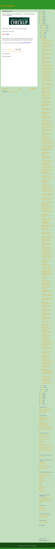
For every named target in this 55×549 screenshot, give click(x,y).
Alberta (40, 488)
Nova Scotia (41, 478)
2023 (41, 14)
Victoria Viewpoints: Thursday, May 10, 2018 (46, 338)
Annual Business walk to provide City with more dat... (46, 199)
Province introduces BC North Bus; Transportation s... (47, 80)
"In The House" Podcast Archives (46, 447)
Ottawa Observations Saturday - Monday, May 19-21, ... (46, 177)
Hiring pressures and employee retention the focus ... (46, 240)
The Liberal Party (42, 468)
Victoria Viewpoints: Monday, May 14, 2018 (46, 281)
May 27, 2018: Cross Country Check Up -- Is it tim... (46, 105)
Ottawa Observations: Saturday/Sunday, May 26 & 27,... (46, 113)
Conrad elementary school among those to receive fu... (46, 373)
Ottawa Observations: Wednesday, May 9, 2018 (47, 363)
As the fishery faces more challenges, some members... (46, 353)
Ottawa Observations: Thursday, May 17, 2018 (46, 208)
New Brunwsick (42, 480)
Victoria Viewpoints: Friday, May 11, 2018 (46, 325)
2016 (41, 394)
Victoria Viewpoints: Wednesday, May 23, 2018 (46, 153)
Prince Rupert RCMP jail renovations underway (46, 219)
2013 (41, 400)
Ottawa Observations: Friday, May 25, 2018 (46, 124)
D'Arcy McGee (7, 6)
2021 (41, 18)
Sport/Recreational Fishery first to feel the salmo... (46, 370)
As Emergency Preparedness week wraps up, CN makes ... (46, 331)
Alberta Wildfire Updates (44, 499)
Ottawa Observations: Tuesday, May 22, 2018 (46, 167)
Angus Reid (41, 507)
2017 (41, 393)
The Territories (42, 491)
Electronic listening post (44, 434)
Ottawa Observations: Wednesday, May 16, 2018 (46, 233)
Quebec (40, 481)
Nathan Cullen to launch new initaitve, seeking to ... (46, 348)
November (44, 27)
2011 (41, 403)
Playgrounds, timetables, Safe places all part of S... (47, 271)
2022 (41, 16)
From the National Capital (44, 473)
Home (19, 88)
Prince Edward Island (43, 477)
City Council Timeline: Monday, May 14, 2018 (46, 248)
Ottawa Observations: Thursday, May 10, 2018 (46, 341)
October (43, 28)
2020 (41, 20)
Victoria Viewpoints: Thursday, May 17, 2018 (46, 205)
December (44, 25)
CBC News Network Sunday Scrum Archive (45, 445)
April (43, 385)
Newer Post (5, 88)
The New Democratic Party (44, 467)
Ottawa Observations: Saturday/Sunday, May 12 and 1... (46, 318)
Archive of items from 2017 (44, 428)
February (44, 389)
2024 (41, 13)
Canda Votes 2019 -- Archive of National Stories (45, 418)
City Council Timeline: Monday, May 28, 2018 (46, 71)
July (42, 34)
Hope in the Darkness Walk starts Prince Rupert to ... (46, 202)
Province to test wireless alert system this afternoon (46, 366)
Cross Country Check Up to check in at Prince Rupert (47, 146)
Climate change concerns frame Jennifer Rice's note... (46, 275)
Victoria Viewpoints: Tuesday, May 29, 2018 (46, 74)
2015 (41, 396)
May (43, 37)
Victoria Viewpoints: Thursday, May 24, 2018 (46, 138)
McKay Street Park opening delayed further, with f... (47, 226)
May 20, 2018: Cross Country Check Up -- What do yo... (46, 181)
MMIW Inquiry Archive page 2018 (46, 426)
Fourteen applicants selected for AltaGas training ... (46, 265)
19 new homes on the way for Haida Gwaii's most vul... (46, 191)
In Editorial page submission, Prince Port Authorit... (46, 215)
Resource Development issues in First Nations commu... (46, 98)
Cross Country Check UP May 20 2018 (13, 51)
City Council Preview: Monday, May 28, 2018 (46, 102)
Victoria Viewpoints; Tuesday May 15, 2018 (46, 251)
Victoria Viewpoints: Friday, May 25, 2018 (46, 121)
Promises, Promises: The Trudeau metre (44, 463)
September (44, 30)
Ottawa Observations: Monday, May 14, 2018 (46, 284)
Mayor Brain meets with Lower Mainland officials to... (46, 130)
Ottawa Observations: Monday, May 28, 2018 (46, 95)
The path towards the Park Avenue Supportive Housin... (46, 88)
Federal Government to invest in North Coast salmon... (46, 134)
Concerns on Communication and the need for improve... (46, 335)
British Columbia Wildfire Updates (46, 497)
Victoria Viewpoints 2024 (44, 410)
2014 (41, 398)
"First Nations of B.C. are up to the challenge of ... (47, 377)
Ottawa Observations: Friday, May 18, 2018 (46, 188)
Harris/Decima (42, 508)
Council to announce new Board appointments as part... (46, 295)
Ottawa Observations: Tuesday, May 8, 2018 (46, 383)
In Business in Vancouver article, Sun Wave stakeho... (46, 261)
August (43, 32)
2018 (41, 23)
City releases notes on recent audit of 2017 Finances (45, 287)
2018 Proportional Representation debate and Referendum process (44, 423)
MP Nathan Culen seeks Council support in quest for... (46, 299)
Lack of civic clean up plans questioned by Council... (47, 237)
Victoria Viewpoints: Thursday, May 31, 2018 (46, 40)
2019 (41, 21)
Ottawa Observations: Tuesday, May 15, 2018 (46, 254)
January (43, 390)
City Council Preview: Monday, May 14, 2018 (46, 303)
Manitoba (41, 485)
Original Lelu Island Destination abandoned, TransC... (46, 117)
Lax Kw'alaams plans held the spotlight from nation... (46, 46)
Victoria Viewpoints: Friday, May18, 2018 (46, 185)
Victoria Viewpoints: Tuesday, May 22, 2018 (46, 164)
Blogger (34, 545)
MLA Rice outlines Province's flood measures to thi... (45, 222)
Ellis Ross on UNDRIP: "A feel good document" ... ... (47, 268)
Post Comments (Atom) (12, 91)
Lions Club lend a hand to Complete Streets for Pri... (46, 291)
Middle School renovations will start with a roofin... (46, 143)
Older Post (33, 88)
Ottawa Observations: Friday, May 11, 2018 (46, 328)
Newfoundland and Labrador (45, 475)
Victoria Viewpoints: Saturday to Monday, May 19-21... (47, 173)
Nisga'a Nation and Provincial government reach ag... (46, 306)
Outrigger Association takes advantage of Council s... (47, 69)
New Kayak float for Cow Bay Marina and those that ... (46, 244)
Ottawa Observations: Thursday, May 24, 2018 (46, 140)
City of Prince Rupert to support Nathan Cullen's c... (46, 211)
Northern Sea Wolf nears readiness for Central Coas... (46, 257)
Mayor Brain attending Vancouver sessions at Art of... (46, 149)
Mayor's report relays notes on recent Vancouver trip (46, 66)
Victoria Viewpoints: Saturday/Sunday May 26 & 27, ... (47, 109)
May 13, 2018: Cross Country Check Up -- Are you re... (46, 310)
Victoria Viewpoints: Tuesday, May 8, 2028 (46, 380)
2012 (41, 402)
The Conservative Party (44, 465)
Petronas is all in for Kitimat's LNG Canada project (46, 54)
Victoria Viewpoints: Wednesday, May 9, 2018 (47, 360)
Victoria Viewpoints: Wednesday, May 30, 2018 (46, 58)
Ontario (40, 483)
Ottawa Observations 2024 (44, 408)
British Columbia (42, 490)
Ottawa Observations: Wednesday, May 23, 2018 (46, 157)
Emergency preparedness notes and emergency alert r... (46, 345)
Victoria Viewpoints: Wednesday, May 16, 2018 (46, 229)
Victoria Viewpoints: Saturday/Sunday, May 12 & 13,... (46, 314)
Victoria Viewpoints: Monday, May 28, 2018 (46, 92)
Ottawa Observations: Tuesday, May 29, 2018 (46, 77)
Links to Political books (43, 522)
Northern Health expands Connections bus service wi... (46, 50)
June (43, 36)
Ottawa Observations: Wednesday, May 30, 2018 (46, 62)
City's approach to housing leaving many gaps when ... (46, 195)
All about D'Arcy (42, 456)
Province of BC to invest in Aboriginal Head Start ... (46, 127)
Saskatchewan (42, 486)
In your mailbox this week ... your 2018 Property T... (47, 161)
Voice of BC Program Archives (45, 448)
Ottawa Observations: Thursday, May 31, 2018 (46, 43)
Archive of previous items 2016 (45, 429)
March (43, 387)
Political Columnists (43, 412)
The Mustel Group (42, 510)
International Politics (43, 517)
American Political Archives (44, 515)
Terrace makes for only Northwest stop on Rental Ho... (47, 84)
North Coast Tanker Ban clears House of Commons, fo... (46, 357)
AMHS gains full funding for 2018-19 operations (46, 170)
